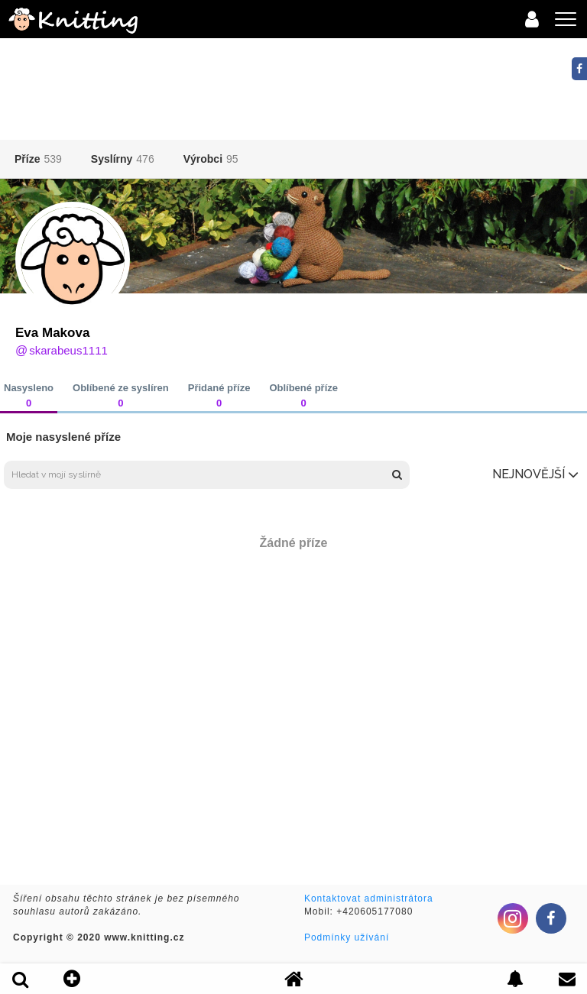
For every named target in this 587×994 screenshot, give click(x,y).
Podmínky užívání (346, 937)
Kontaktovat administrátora (368, 898)
